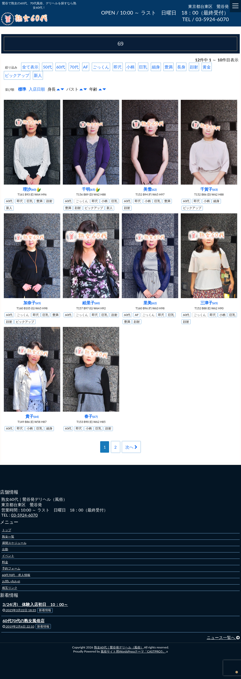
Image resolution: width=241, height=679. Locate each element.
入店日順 (37, 89)
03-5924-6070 (24, 514)
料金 (5, 562)
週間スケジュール (14, 543)
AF (85, 66)
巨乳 (143, 66)
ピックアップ (17, 75)
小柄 (130, 66)
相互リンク (9, 588)
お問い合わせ (11, 581)
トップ (6, 530)
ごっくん (101, 66)
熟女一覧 (8, 536)
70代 (74, 66)
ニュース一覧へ (223, 637)
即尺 (118, 66)
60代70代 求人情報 (16, 575)
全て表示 (30, 66)
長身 (181, 66)
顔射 (194, 66)
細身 (156, 66)
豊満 (168, 66)
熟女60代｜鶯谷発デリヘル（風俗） (118, 647)
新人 (38, 75)
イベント (8, 556)
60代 (60, 66)
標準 (22, 89)
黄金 (207, 66)
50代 (47, 66)
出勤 (5, 549)
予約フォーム (11, 568)
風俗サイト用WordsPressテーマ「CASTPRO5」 (133, 651)
